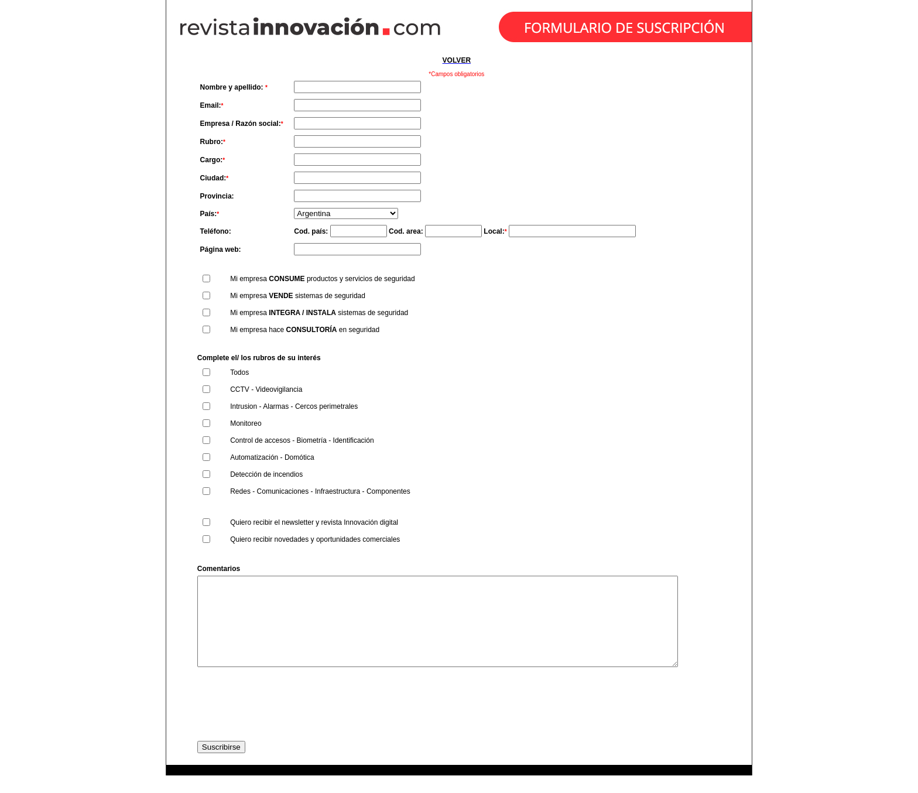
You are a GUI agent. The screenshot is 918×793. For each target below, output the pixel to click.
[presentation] (286, 721)
